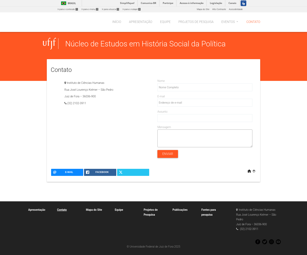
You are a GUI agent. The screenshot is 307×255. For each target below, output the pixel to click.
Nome (161, 80)
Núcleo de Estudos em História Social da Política (145, 43)
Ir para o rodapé (132, 9)
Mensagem (164, 127)
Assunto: (162, 111)
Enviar (167, 154)
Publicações (180, 209)
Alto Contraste (219, 9)
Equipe (119, 209)
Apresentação (36, 209)
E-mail (161, 96)
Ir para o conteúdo (68, 9)
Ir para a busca (110, 9)
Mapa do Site (203, 9)
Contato (62, 209)
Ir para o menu (89, 9)
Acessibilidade (236, 9)
